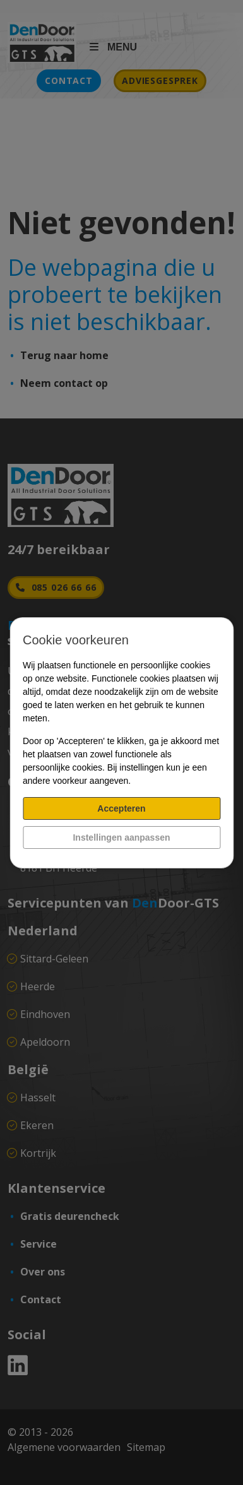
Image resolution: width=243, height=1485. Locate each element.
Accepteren (121, 808)
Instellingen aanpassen (121, 837)
